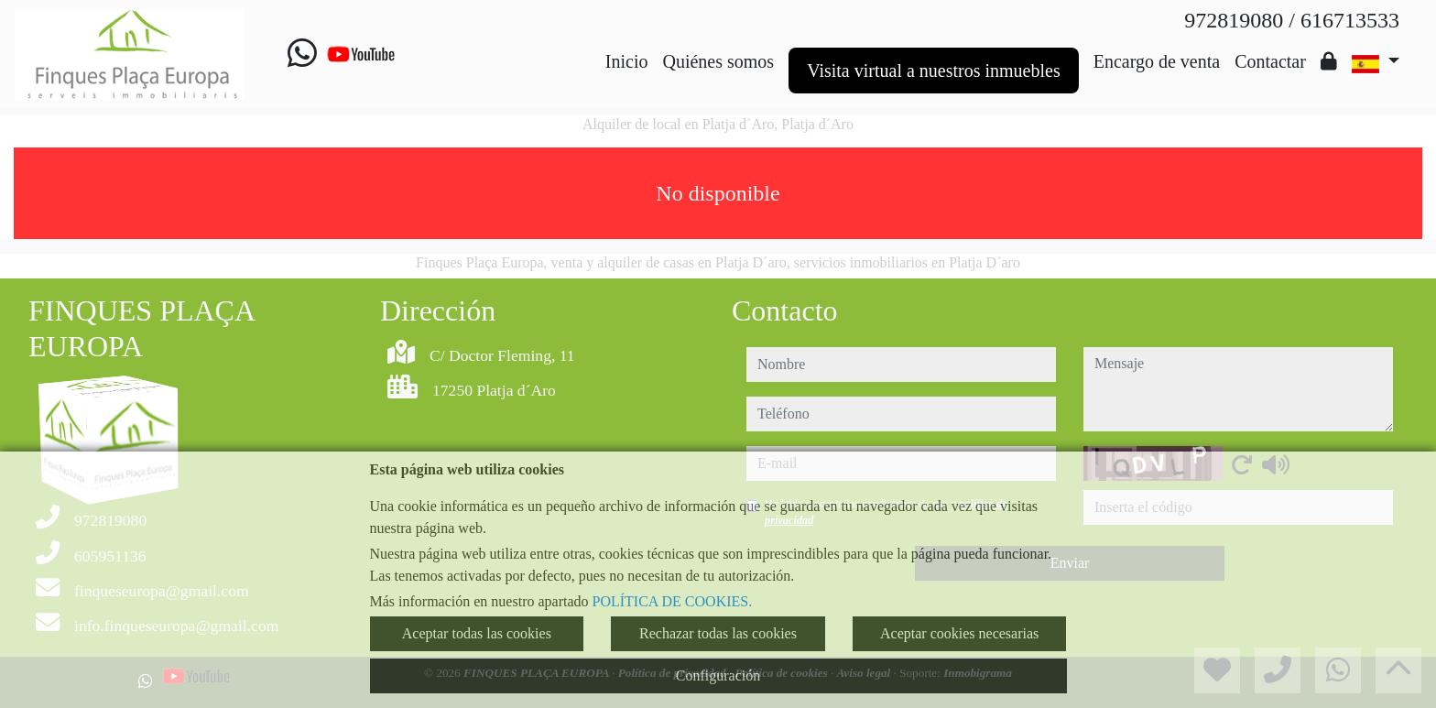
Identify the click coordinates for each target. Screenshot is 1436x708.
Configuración (718, 675)
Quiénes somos (718, 61)
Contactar (1270, 61)
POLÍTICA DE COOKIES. (673, 601)
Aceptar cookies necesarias (959, 633)
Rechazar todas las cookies (718, 633)
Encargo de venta (1156, 61)
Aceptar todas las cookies (476, 633)
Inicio (626, 61)
